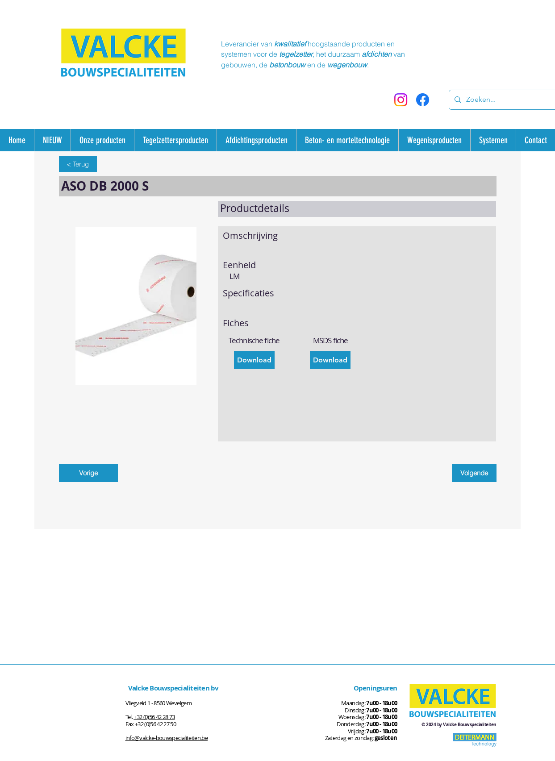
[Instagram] (400, 99)
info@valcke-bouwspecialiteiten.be (166, 738)
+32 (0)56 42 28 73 (154, 717)
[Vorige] (88, 473)
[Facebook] (422, 99)
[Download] (254, 360)
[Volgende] (474, 473)
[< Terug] (78, 164)
